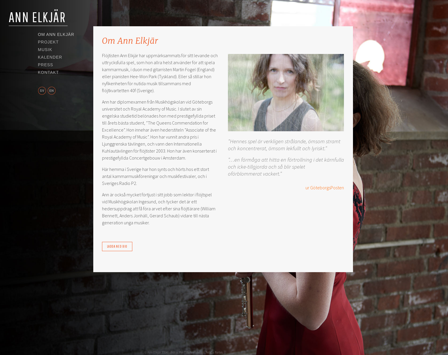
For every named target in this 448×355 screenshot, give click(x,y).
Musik (45, 50)
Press (45, 65)
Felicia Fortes (214, 352)
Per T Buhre (186, 352)
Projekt (48, 42)
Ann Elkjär (37, 17)
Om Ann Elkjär (56, 35)
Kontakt (48, 73)
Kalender (50, 57)
